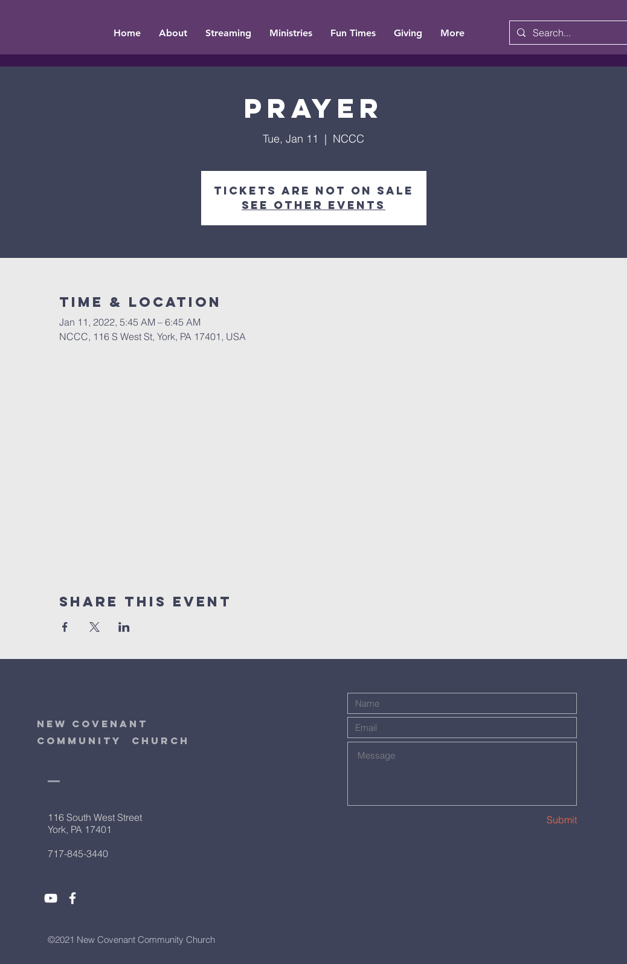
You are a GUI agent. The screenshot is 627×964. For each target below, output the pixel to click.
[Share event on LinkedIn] (124, 627)
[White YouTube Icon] (51, 898)
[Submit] (534, 820)
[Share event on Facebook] (65, 627)
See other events (313, 205)
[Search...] (576, 32)
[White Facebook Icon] (72, 898)
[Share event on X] (94, 627)
